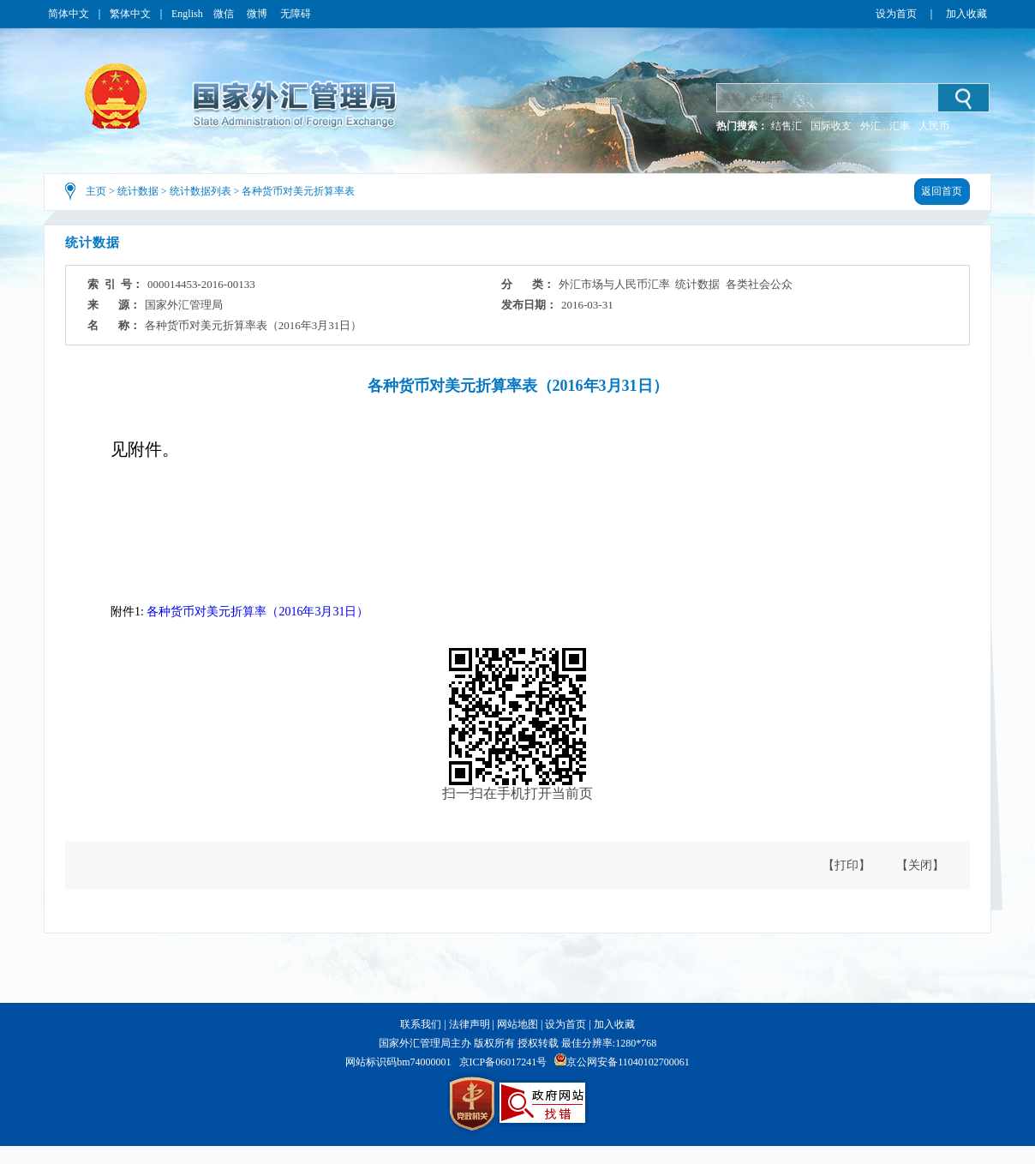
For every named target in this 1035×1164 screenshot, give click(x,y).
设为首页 (896, 14)
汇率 (899, 126)
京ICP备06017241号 (503, 1062)
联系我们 (420, 1024)
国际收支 (831, 126)
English (187, 14)
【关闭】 (920, 865)
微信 (224, 14)
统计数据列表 (200, 191)
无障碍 (295, 14)
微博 (258, 14)
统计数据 (138, 191)
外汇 (870, 126)
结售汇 (786, 126)
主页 (96, 191)
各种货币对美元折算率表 (298, 191)
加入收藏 (966, 14)
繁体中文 (130, 14)
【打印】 (846, 865)
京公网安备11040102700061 (628, 1062)
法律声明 (469, 1024)
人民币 (933, 126)
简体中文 (68, 14)
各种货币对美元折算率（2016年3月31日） (257, 611)
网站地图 (517, 1024)
